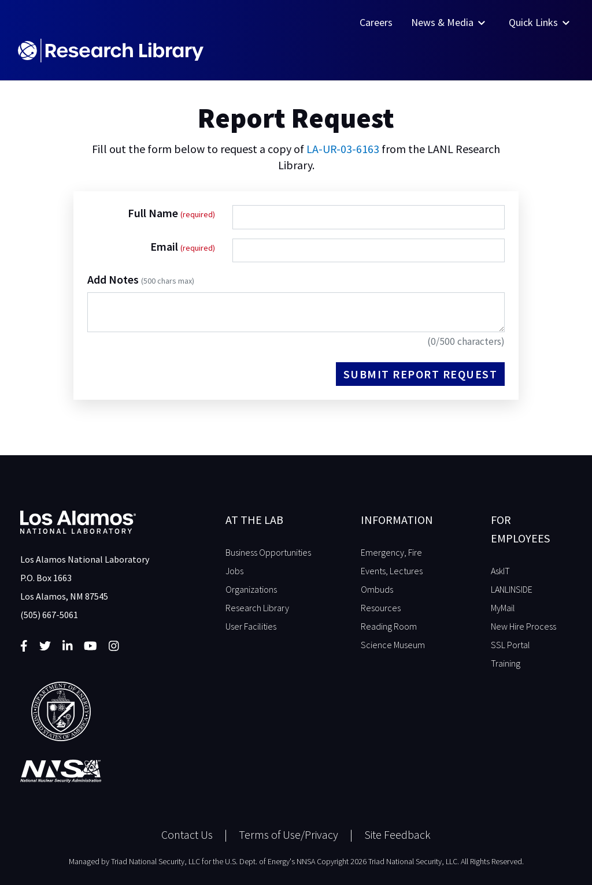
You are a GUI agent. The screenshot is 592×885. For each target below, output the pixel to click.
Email (165, 246)
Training (505, 663)
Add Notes (140, 279)
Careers (376, 22)
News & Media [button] (449, 22)
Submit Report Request (420, 374)
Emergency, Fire (391, 552)
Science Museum (393, 644)
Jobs (234, 571)
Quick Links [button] (540, 22)
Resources (381, 607)
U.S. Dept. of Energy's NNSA (270, 861)
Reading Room (389, 626)
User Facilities (250, 626)
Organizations (251, 589)
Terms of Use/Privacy (288, 834)
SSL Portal (510, 644)
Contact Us (187, 834)
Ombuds (377, 589)
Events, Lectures (392, 571)
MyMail (503, 607)
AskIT (500, 571)
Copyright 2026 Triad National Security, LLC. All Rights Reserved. (420, 861)
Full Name (154, 213)
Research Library (257, 607)
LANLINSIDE (511, 589)
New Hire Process (523, 626)
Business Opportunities (268, 552)
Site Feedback (397, 834)
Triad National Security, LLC (155, 861)
